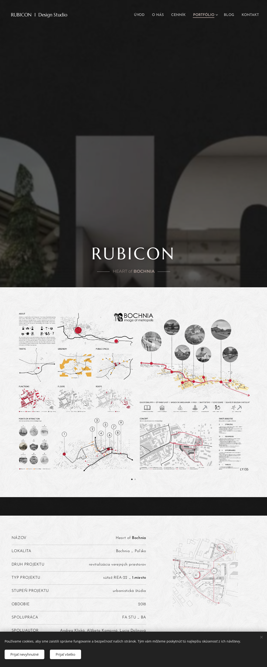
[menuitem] (142, 15)
